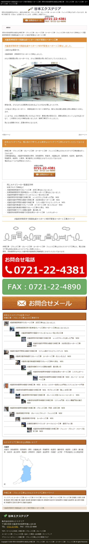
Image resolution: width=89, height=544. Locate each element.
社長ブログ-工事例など (15, 187)
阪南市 (29, 502)
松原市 (53, 449)
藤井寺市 (60, 449)
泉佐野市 (71, 500)
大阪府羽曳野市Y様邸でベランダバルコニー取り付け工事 (28, 195)
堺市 (30, 449)
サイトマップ (47, 534)
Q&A (26, 534)
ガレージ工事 (28, 497)
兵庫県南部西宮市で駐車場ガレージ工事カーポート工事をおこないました (33, 192)
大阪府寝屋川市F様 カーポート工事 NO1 (37, 418)
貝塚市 (24, 502)
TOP (3, 531)
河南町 (65, 500)
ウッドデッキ (8, 497)
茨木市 (14, 502)
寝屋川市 (40, 500)
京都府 (74, 497)
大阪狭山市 (37, 449)
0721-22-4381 (12, 527)
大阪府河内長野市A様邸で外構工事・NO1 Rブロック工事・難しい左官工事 (44, 390)
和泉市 (24, 452)
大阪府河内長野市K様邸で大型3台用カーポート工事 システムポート (32, 212)
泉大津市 (78, 500)
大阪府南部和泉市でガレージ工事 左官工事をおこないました (29, 190)
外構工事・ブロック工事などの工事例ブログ (33, 537)
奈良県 (28, 500)
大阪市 (23, 500)
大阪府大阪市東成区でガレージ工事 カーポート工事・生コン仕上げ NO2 (34, 205)
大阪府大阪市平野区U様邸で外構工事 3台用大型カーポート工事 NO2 (33, 200)
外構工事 (17, 500)
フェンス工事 (57, 497)
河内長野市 (14, 449)
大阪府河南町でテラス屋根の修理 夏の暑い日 (24, 210)
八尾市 (74, 449)
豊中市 (19, 502)
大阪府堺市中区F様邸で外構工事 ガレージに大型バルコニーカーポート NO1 (50, 395)
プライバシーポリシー (9, 537)
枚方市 (52, 500)
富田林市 (23, 449)
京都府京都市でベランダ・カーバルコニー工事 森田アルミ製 (50, 423)
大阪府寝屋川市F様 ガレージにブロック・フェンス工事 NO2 (39, 413)
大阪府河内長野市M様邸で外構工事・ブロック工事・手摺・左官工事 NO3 (37, 408)
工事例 (31, 534)
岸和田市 (47, 500)
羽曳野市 (46, 449)
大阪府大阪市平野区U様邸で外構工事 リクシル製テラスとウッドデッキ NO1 (37, 202)
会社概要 (38, 534)
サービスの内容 (11, 531)
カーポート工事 (18, 497)
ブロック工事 (67, 497)
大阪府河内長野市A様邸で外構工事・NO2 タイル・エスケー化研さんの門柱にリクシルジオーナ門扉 (48, 385)
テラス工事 (37, 497)
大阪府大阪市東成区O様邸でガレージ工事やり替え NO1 (28, 207)
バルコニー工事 (47, 497)
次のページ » (83, 134)
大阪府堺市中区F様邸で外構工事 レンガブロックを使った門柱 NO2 (33, 197)
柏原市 (68, 449)
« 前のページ (6, 134)
